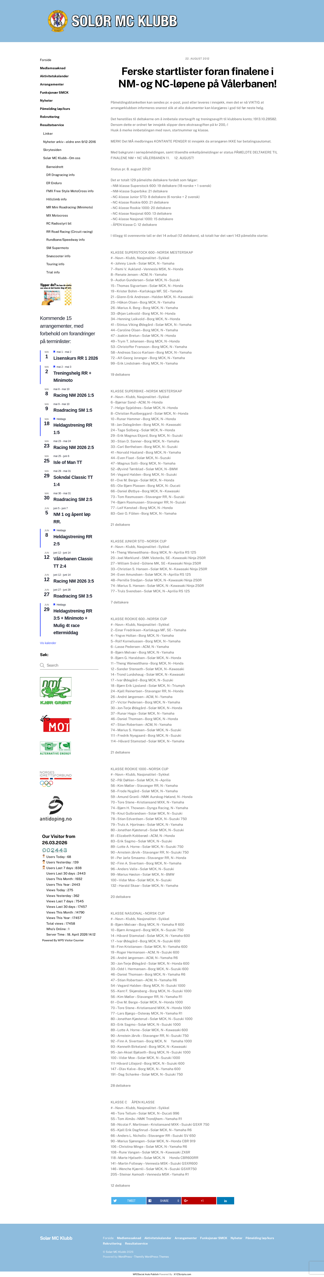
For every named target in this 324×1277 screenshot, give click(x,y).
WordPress (125, 1256)
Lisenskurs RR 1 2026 (75, 358)
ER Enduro (54, 183)
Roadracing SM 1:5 (72, 410)
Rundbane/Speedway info (65, 239)
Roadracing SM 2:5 (72, 499)
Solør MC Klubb (116, 1251)
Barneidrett (54, 167)
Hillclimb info (56, 199)
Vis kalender (48, 643)
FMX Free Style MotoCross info (70, 191)
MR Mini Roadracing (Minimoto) (69, 207)
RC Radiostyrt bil (59, 223)
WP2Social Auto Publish (146, 1274)
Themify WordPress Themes (151, 1256)
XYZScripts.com (182, 1274)
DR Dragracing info (60, 175)
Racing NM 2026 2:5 (73, 447)
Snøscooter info (58, 256)
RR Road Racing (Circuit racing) (69, 231)
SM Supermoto (57, 248)
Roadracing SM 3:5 (72, 596)
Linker (48, 133)
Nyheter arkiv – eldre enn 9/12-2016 (69, 142)
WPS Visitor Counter (71, 940)
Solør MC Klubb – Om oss (61, 158)
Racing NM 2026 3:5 (73, 581)
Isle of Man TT (67, 462)
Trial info (53, 272)
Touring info (55, 264)
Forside (45, 60)
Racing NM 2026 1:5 (73, 395)
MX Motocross (57, 215)
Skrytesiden (52, 150)
